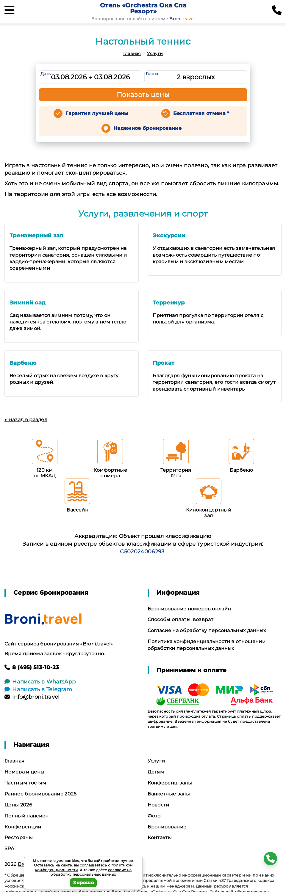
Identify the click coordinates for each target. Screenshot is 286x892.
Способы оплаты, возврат (180, 619)
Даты (46, 73)
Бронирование (167, 827)
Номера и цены (24, 772)
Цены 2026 (18, 805)
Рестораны (18, 837)
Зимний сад (28, 302)
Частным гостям (25, 783)
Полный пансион (26, 816)
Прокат (164, 363)
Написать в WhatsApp (40, 681)
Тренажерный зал (36, 235)
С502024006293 (142, 551)
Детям (156, 772)
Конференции (22, 827)
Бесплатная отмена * (201, 113)
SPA (9, 848)
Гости (152, 73)
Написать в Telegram (38, 689)
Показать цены (143, 95)
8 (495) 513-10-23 (31, 667)
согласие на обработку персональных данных (91, 872)
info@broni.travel (32, 697)
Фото (154, 816)
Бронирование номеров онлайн (189, 609)
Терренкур (169, 302)
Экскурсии (169, 235)
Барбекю (23, 363)
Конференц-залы (170, 783)
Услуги (155, 53)
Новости (158, 805)
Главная (132, 53)
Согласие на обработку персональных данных (207, 630)
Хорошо (83, 882)
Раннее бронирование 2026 (40, 794)
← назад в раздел (25, 419)
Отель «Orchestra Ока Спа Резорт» (143, 8)
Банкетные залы (169, 794)
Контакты (160, 837)
